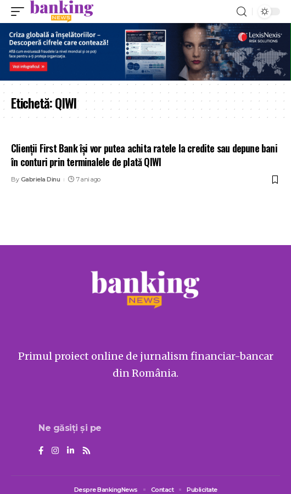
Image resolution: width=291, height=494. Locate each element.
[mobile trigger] (20, 11)
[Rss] (86, 451)
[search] (241, 11)
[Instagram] (55, 451)
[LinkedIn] (70, 451)
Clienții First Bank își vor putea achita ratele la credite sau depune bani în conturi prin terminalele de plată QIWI (144, 155)
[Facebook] (40, 451)
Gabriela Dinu (40, 179)
